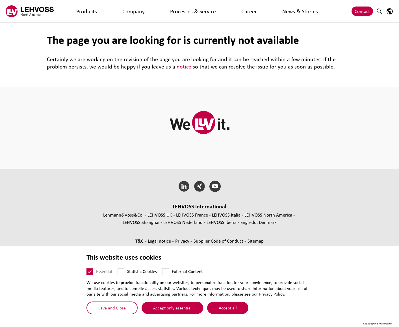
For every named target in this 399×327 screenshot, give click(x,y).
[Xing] (199, 186)
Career (166, 11)
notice (184, 66)
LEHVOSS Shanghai (141, 222)
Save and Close (112, 307)
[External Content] (165, 271)
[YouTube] (215, 186)
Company (99, 11)
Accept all (228, 307)
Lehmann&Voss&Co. (123, 214)
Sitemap (256, 240)
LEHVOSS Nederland (183, 222)
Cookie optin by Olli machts (377, 323)
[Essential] (89, 271)
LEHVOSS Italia (226, 214)
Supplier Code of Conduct (219, 240)
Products (75, 11)
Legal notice (160, 240)
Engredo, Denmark (258, 222)
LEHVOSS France (192, 214)
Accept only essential (172, 307)
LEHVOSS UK (160, 214)
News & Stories (194, 11)
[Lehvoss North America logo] (30, 11)
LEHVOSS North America (268, 214)
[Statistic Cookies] (121, 271)
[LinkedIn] (184, 186)
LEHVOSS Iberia (222, 222)
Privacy (182, 240)
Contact (362, 11)
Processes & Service (134, 11)
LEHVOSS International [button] (199, 206)
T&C (140, 240)
